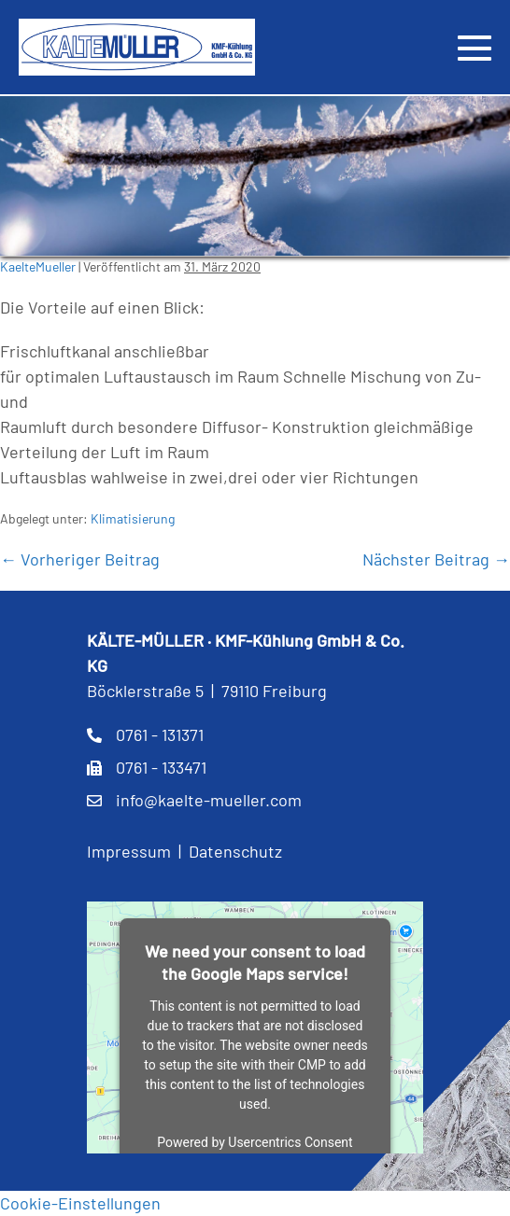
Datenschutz (235, 851)
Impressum (129, 851)
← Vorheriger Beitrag (80, 559)
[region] (255, 176)
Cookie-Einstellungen (80, 1203)
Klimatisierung (133, 518)
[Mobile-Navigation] (474, 47)
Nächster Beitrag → (436, 559)
